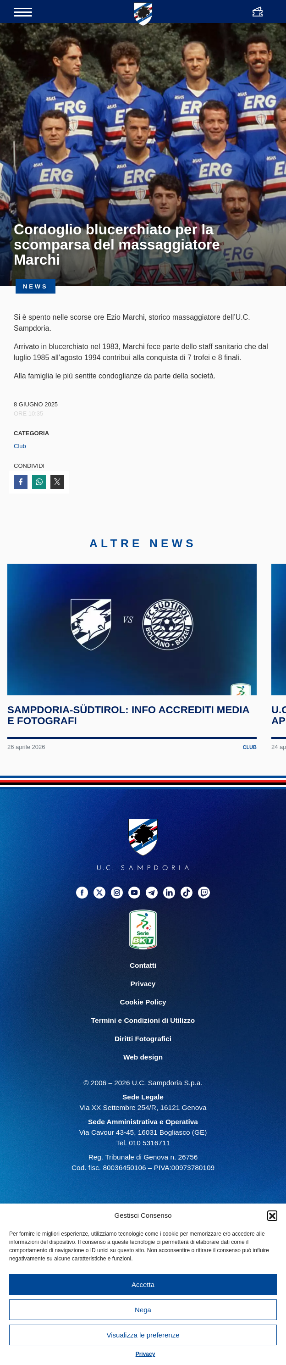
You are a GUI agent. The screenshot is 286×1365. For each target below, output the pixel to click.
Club (20, 446)
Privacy (145, 1354)
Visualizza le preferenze (143, 1335)
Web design (143, 1057)
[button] (272, 1215)
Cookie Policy (143, 1002)
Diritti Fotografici (143, 1039)
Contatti (143, 965)
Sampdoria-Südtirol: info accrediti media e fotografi (128, 715)
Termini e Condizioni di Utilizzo (143, 1020)
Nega (143, 1310)
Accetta (143, 1284)
